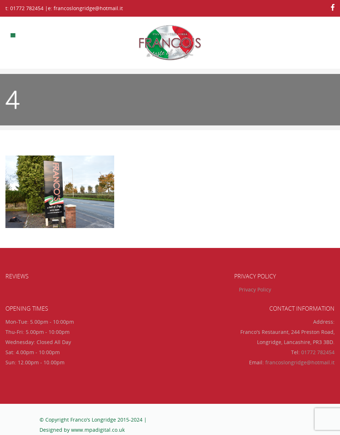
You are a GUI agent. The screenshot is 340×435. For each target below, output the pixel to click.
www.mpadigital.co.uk (98, 429)
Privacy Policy (255, 289)
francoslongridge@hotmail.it (300, 362)
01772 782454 (318, 352)
